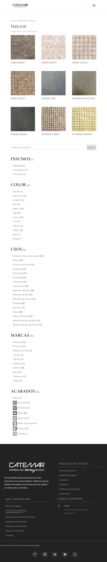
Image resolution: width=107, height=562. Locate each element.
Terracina (17, 346)
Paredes (17, 303)
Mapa (67, 506)
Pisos (15, 312)
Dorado (16, 191)
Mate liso (22, 418)
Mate (20, 413)
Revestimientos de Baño (25, 320)
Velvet (16, 398)
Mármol (16, 359)
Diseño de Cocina (21, 264)
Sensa (16, 372)
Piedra (16, 381)
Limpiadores (19, 170)
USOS (16, 249)
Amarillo (17, 200)
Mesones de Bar (20, 294)
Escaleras (17, 269)
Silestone (17, 363)
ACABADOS (22, 21)
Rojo (15, 234)
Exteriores (18, 273)
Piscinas (17, 307)
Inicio (13, 21)
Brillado (22, 408)
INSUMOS (21, 159)
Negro (16, 230)
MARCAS (20, 335)
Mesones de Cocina (22, 299)
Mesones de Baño (21, 290)
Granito (16, 355)
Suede (21, 433)
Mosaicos (17, 342)
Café (15, 213)
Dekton (16, 368)
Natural (21, 428)
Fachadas (17, 277)
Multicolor (18, 196)
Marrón (16, 226)
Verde (15, 239)
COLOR (18, 184)
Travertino (18, 376)
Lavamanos (18, 286)
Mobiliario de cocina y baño (26, 256)
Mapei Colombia (21, 350)
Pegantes (17, 165)
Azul (15, 204)
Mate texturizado (26, 423)
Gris (15, 221)
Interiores (17, 282)
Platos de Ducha (21, 316)
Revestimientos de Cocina (25, 325)
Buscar (91, 147)
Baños (16, 260)
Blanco (16, 208)
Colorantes (18, 174)
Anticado (22, 402)
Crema (16, 217)
